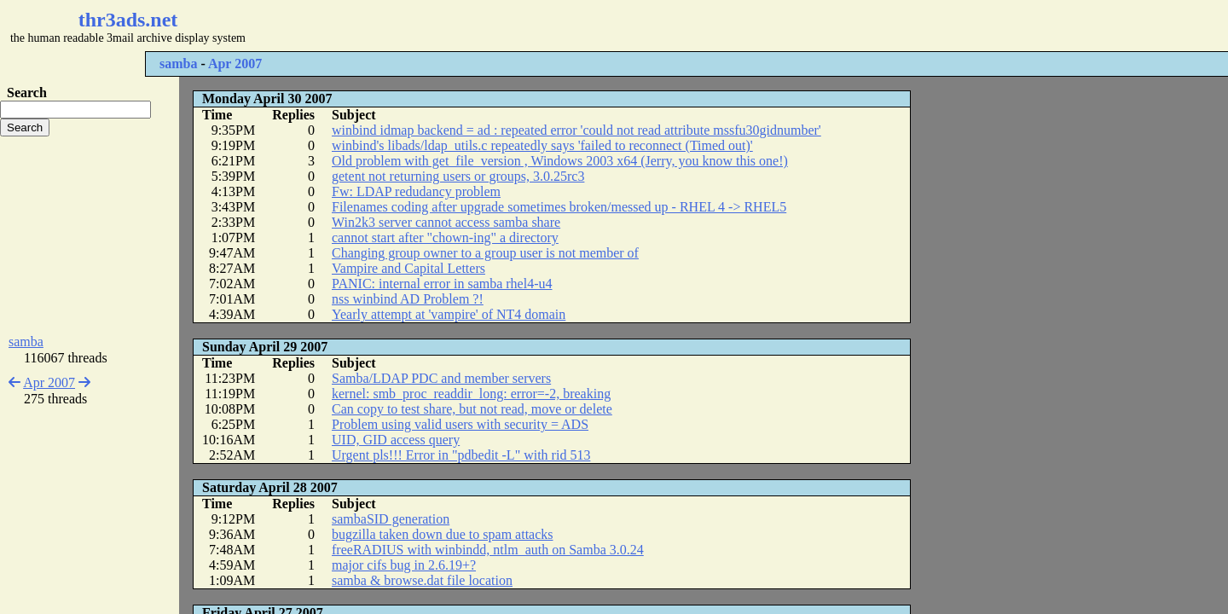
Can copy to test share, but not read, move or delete (472, 409)
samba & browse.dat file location (422, 580)
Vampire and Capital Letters (408, 268)
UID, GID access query (396, 439)
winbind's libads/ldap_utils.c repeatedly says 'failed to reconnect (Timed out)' (542, 145)
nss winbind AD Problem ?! (408, 299)
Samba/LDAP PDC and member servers (441, 378)
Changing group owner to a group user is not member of (485, 253)
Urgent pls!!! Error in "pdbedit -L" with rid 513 (461, 455)
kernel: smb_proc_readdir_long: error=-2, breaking (471, 393)
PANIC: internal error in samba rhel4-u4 (442, 283)
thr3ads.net (128, 20)
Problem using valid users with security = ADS (460, 424)
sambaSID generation (390, 519)
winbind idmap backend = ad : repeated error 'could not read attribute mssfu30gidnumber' (576, 130)
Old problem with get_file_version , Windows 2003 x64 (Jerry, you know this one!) (560, 161)
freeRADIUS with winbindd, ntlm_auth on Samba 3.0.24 (488, 549)
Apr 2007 (235, 63)
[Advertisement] (508, 25)
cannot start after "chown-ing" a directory (445, 237)
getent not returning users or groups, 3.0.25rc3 (458, 176)
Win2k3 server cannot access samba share (446, 222)
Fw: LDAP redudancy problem (416, 191)
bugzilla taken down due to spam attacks (442, 534)
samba (178, 63)
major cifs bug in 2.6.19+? (404, 565)
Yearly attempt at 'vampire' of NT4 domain (448, 314)
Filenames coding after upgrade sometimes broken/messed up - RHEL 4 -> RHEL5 (559, 207)
